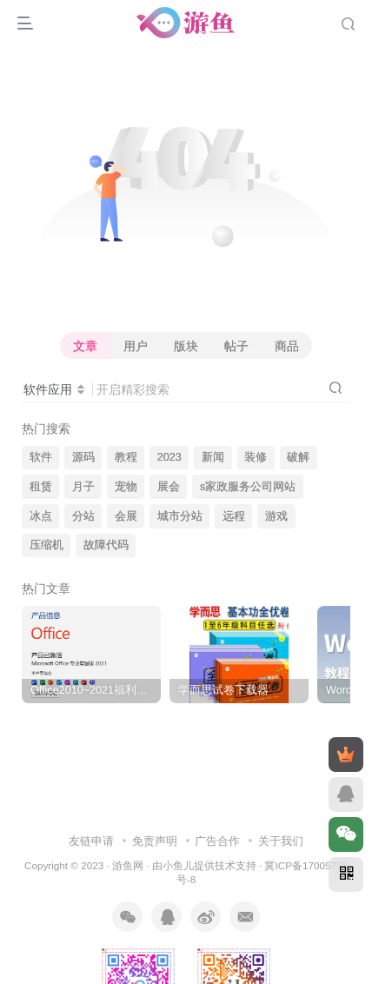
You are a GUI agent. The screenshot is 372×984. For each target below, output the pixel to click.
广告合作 (217, 841)
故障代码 (106, 545)
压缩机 (46, 545)
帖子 (236, 346)
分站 (83, 516)
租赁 (41, 487)
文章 (85, 346)
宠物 (126, 487)
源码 (83, 457)
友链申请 (91, 841)
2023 (169, 457)
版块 (186, 346)
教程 (126, 457)
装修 (255, 457)
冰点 (41, 516)
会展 (126, 516)
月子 (83, 487)
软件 (41, 457)
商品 (287, 346)
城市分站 (180, 516)
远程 (234, 516)
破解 (298, 457)
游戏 (276, 516)
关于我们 (280, 841)
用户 (135, 346)
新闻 (213, 457)
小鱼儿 (178, 865)
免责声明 (154, 841)
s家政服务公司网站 (248, 487)
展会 (168, 487)
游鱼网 (127, 865)
